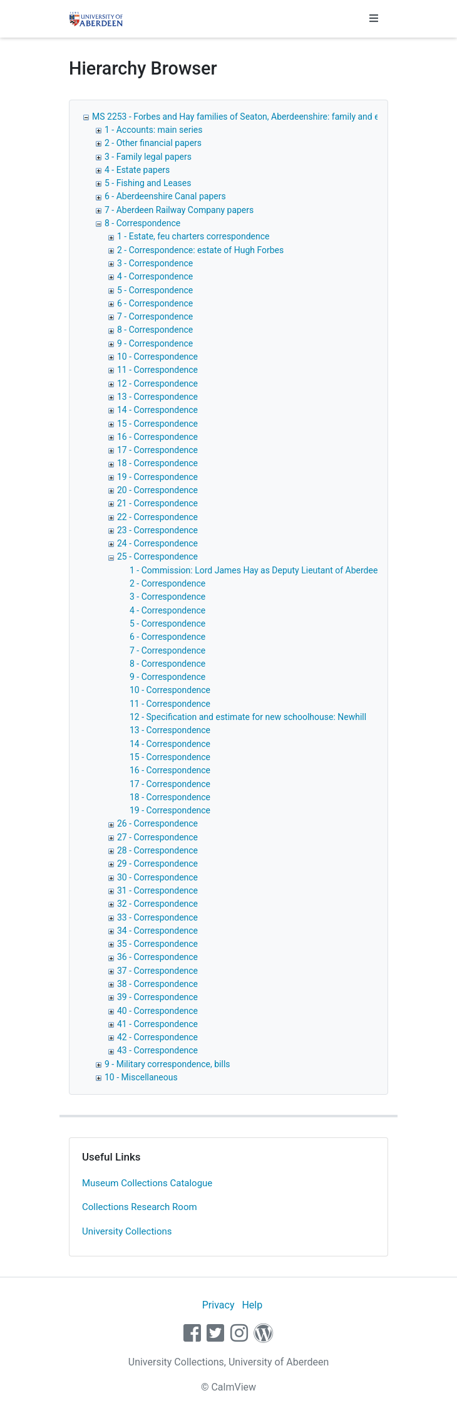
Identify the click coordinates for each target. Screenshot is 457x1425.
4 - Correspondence (155, 276)
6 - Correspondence (155, 303)
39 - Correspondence (157, 997)
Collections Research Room (139, 1207)
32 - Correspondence (157, 904)
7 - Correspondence (155, 316)
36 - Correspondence (157, 957)
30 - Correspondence (157, 877)
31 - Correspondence (157, 890)
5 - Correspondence (155, 290)
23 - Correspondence (157, 530)
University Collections (127, 1231)
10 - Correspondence (157, 357)
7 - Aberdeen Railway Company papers (179, 210)
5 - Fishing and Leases (148, 183)
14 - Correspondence (157, 410)
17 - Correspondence (157, 450)
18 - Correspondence (157, 463)
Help (252, 1305)
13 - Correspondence (157, 397)
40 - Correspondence (157, 1011)
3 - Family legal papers (148, 157)
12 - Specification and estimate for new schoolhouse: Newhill (248, 717)
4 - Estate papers (137, 170)
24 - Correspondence (157, 543)
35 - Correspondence (157, 944)
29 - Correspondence (157, 864)
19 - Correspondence (157, 477)
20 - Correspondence (157, 490)
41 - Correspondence (157, 1024)
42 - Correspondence (157, 1037)
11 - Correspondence (157, 370)
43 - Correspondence (157, 1050)
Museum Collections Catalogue (147, 1183)
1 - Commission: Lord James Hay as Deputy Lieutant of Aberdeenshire (265, 570)
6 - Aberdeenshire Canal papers (165, 196)
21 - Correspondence (157, 503)
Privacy (218, 1305)
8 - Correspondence (142, 223)
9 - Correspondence (155, 343)
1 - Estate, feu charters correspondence (193, 236)
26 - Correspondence (157, 823)
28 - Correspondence (157, 850)
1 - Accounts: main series (154, 130)
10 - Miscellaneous (141, 1077)
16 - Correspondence (157, 437)
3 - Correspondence (155, 263)
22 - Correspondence (157, 517)
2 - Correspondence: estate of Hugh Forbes (200, 250)
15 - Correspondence (157, 424)
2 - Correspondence (167, 583)
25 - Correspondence (157, 556)
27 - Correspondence (157, 837)
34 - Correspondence (157, 931)
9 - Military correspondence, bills (167, 1064)
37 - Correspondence (157, 971)
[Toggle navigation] (374, 19)
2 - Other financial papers (153, 143)
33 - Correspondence (157, 917)
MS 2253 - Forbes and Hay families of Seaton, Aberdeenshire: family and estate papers (260, 117)
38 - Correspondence (157, 984)
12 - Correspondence (157, 383)
